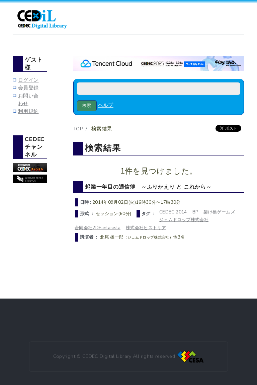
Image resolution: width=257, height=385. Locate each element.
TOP (78, 128)
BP (195, 212)
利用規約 (28, 111)
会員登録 (28, 87)
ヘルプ (105, 105)
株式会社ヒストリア (146, 227)
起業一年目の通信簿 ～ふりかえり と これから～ (148, 186)
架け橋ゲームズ (219, 212)
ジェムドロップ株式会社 (183, 219)
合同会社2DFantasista (97, 227)
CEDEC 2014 (173, 212)
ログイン (28, 80)
